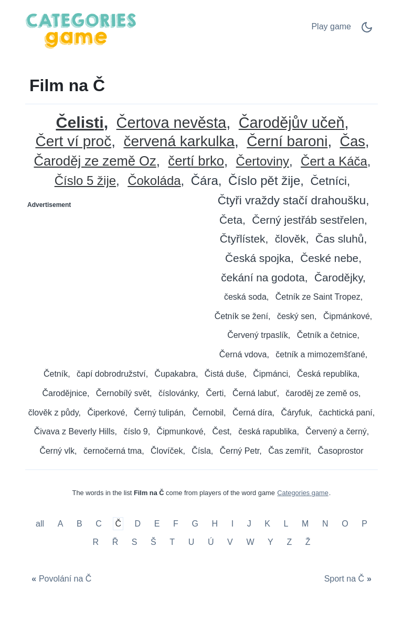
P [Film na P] (364, 523)
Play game (331, 26)
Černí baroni (287, 141)
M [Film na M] (305, 523)
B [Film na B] (79, 523)
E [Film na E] (157, 523)
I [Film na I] (232, 523)
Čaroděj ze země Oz (95, 161)
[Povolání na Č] (60, 579)
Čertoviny (262, 161)
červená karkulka (179, 141)
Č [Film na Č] (118, 523)
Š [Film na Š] (153, 542)
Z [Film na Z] (289, 542)
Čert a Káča (334, 161)
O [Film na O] (345, 523)
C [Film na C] (99, 523)
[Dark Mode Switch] (367, 31)
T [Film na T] (172, 542)
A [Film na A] (60, 523)
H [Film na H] (214, 523)
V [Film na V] (230, 542)
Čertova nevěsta (171, 122)
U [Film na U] (191, 542)
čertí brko (196, 161)
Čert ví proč (73, 141)
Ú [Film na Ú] (211, 542)
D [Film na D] (138, 523)
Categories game (302, 493)
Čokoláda (154, 181)
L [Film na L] (286, 523)
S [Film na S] (134, 542)
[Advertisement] (113, 278)
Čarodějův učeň (292, 122)
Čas (352, 141)
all (41, 523)
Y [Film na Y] (270, 542)
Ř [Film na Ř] (115, 542)
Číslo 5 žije (85, 181)
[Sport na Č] (349, 579)
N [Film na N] (325, 523)
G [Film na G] (195, 523)
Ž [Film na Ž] (308, 542)
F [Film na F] (175, 523)
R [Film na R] (95, 542)
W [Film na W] (250, 542)
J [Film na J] (249, 523)
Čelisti (79, 122)
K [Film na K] (267, 523)
